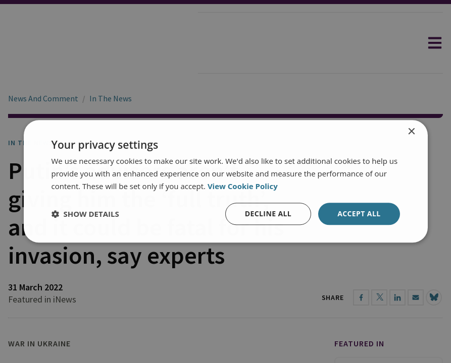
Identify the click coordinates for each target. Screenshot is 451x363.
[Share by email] (416, 297)
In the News (31, 142)
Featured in (359, 343)
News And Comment (43, 98)
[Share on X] (379, 297)
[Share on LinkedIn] (397, 297)
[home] (99, 43)
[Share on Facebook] (361, 297)
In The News (110, 98)
